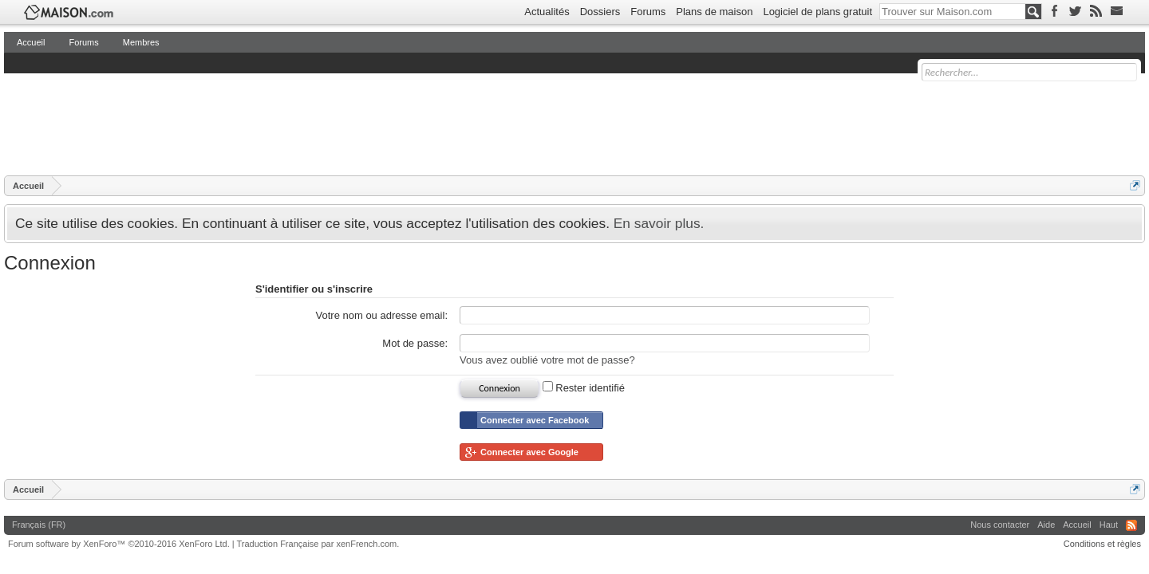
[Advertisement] (294, 123)
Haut (1109, 524)
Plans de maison (714, 12)
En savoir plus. (659, 223)
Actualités (546, 12)
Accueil (31, 42)
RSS (1131, 525)
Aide (1046, 524)
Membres (141, 42)
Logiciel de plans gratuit (817, 12)
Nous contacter (999, 524)
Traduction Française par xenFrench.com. (318, 543)
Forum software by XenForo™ (119, 543)
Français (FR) (38, 524)
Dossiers (600, 12)
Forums (647, 12)
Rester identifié (584, 388)
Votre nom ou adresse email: (382, 315)
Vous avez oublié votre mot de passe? (547, 360)
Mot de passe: (415, 343)
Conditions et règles (1102, 543)
